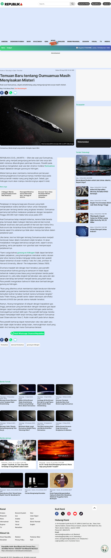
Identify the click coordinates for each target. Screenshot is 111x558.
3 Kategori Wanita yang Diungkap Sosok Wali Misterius (8, 193)
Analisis (17, 519)
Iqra (16, 516)
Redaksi (17, 537)
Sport (32, 519)
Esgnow (2, 524)
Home (2, 70)
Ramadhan (18, 527)
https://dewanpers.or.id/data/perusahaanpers (16, 551)
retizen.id (106, 4)
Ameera (2, 513)
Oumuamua (49, 166)
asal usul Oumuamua (17, 345)
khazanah (37, 41)
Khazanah (3, 516)
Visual (17, 524)
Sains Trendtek (17, 70)
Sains (3, 48)
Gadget (9, 48)
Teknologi (8, 70)
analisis (61, 41)
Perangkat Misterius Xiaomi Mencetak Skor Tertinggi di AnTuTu (27, 194)
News (53, 41)
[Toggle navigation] (2, 3)
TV (101, 41)
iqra (46, 41)
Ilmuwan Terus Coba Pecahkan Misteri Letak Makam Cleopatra (45, 194)
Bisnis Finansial (73, 41)
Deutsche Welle (83, 4)
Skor (31, 513)
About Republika (5, 537)
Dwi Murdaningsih (21, 88)
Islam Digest (34, 516)
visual (94, 41)
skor (28, 41)
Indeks (107, 41)
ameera (4, 41)
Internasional (4, 521)
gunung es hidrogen (26, 253)
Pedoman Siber (35, 537)
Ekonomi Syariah (17, 41)
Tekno (17, 521)
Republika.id (96, 4)
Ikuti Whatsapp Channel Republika (27, 333)
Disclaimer (3, 540)
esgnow (85, 41)
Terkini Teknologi (82, 152)
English (32, 524)
